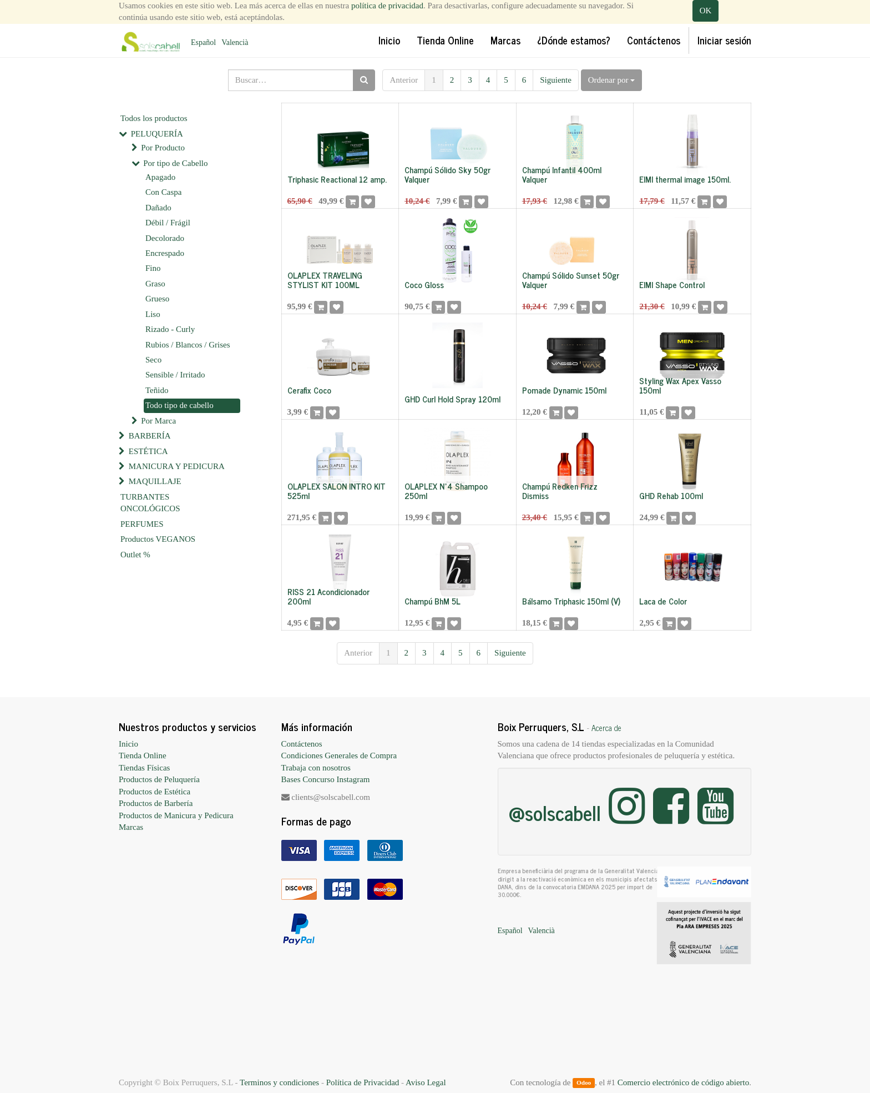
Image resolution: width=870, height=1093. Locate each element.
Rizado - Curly (170, 329)
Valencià (234, 42)
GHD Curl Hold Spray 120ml (452, 399)
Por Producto (163, 147)
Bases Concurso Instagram (325, 779)
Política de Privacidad (362, 1082)
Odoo (583, 1083)
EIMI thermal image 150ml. (685, 179)
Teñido (156, 390)
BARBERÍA (150, 435)
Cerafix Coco (309, 390)
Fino (153, 268)
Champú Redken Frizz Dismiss (560, 490)
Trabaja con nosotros (316, 767)
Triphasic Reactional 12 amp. (337, 179)
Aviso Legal (426, 1082)
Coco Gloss (424, 284)
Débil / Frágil (167, 222)
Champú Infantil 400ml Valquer (561, 174)
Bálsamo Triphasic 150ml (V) (571, 601)
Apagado (160, 177)
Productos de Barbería (156, 803)
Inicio (128, 743)
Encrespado (164, 253)
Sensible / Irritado (175, 374)
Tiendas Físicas (144, 767)
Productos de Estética (154, 791)
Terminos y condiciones (279, 1082)
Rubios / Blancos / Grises (187, 344)
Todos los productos (154, 118)
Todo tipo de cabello (179, 405)
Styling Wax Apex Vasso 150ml (680, 385)
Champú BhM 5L (432, 601)
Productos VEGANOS (157, 539)
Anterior (404, 79)
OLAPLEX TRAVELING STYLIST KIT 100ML (324, 279)
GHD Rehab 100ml (671, 495)
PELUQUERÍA (157, 133)
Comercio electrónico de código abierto (683, 1082)
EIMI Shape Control (672, 284)
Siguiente (555, 79)
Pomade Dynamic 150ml (564, 390)
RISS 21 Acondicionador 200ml (328, 596)
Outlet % (135, 554)
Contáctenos (301, 743)
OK (706, 10)
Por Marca (158, 420)
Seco (153, 359)
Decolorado (164, 238)
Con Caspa (163, 192)
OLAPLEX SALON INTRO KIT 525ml (336, 490)
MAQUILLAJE (155, 481)
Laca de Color (663, 601)
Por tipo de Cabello (175, 163)
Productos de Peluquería (159, 779)
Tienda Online (142, 755)
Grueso (157, 298)
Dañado (158, 207)
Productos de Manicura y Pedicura (176, 815)
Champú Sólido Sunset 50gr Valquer (570, 279)
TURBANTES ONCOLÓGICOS (150, 502)
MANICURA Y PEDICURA (177, 466)
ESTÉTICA (148, 451)
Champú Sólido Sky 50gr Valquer (447, 174)
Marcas (131, 827)
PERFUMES (142, 524)
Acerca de (606, 727)
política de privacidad (387, 5)
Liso (152, 314)
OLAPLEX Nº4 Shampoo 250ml (446, 490)
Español (203, 42)
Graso (155, 283)
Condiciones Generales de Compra (339, 755)
